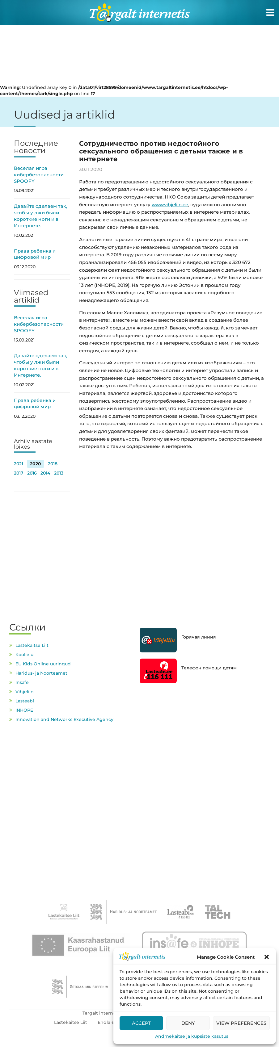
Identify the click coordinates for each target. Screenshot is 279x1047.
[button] (267, 957)
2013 (58, 473)
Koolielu (24, 654)
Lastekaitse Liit (32, 645)
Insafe (22, 682)
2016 (32, 473)
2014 (45, 473)
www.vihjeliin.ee (170, 204)
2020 (35, 464)
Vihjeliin (24, 691)
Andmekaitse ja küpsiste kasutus (191, 1036)
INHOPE (24, 710)
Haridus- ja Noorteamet (41, 673)
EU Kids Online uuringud (43, 664)
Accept (141, 1023)
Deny (188, 1023)
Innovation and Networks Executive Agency (64, 719)
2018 (52, 464)
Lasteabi (24, 701)
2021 (18, 464)
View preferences (241, 1023)
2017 (18, 473)
